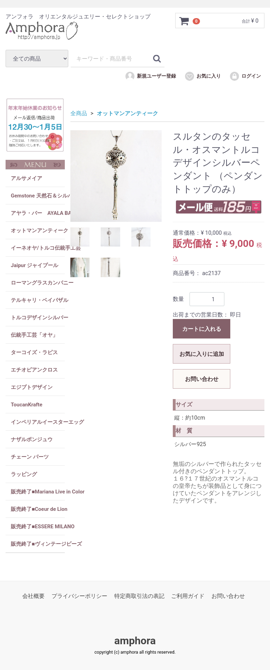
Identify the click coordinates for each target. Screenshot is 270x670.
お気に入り (202, 76)
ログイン (245, 76)
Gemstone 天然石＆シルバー (38, 196)
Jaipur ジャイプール (34, 265)
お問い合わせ (201, 379)
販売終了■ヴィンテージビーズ (38, 544)
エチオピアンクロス (34, 370)
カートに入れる (201, 329)
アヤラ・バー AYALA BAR (38, 213)
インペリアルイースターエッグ (38, 422)
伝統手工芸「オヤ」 (34, 335)
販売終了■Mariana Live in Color (38, 492)
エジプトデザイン (32, 387)
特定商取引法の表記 (139, 596)
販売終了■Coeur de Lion (38, 509)
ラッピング (24, 474)
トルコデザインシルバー (38, 317)
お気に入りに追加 (201, 354)
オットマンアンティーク (38, 230)
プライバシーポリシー (79, 596)
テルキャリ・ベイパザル (38, 300)
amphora (135, 641)
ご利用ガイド (188, 596)
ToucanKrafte (27, 405)
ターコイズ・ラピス (34, 352)
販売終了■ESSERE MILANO (38, 526)
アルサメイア (26, 178)
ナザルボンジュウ (32, 439)
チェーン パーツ (30, 457)
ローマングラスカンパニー (38, 283)
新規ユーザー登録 (150, 76)
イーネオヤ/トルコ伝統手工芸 (38, 248)
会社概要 (33, 596)
